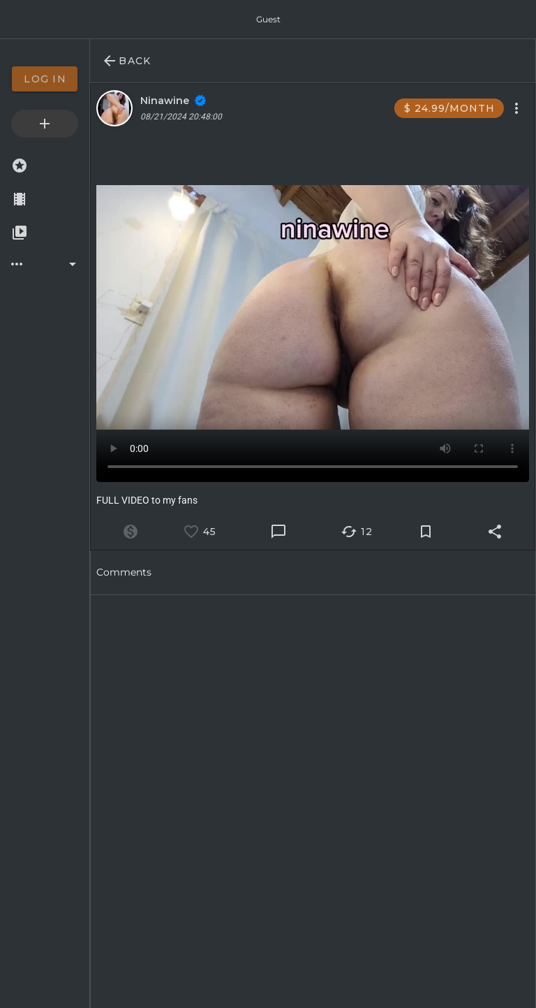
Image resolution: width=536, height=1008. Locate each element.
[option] (44, 79)
